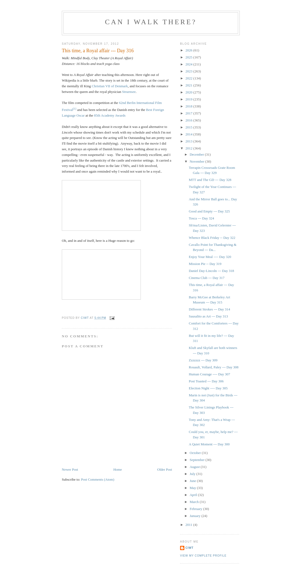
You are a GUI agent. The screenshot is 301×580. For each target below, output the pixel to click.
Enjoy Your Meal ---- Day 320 (210, 257)
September (198, 460)
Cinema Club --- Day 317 (206, 278)
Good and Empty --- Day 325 (209, 211)
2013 (189, 141)
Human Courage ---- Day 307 (209, 374)
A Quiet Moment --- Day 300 (209, 444)
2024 (189, 64)
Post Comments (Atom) (97, 479)
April (194, 495)
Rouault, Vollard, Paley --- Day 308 (213, 367)
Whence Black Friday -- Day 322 (212, 238)
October (196, 453)
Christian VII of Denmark (110, 86)
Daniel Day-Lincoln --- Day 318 (211, 271)
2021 (189, 85)
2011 (189, 525)
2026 (189, 50)
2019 (189, 99)
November (197, 161)
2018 (189, 106)
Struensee (129, 92)
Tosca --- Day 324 (201, 218)
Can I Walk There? (151, 22)
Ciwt (189, 547)
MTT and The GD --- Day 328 (210, 180)
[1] (74, 108)
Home (117, 469)
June (193, 481)
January (196, 516)
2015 (189, 127)
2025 (189, 57)
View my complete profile (203, 555)
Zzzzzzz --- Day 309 (203, 360)
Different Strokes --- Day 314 (209, 309)
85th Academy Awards (110, 115)
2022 (189, 78)
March (195, 502)
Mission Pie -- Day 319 (205, 264)
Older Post (164, 469)
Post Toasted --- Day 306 (206, 381)
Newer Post (70, 469)
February (196, 509)
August (195, 467)
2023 (189, 71)
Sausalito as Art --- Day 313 (208, 316)
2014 (189, 134)
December (197, 154)
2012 (189, 148)
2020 (189, 92)
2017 (189, 113)
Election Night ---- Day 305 (208, 388)
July (193, 474)
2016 (189, 120)
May (193, 488)
